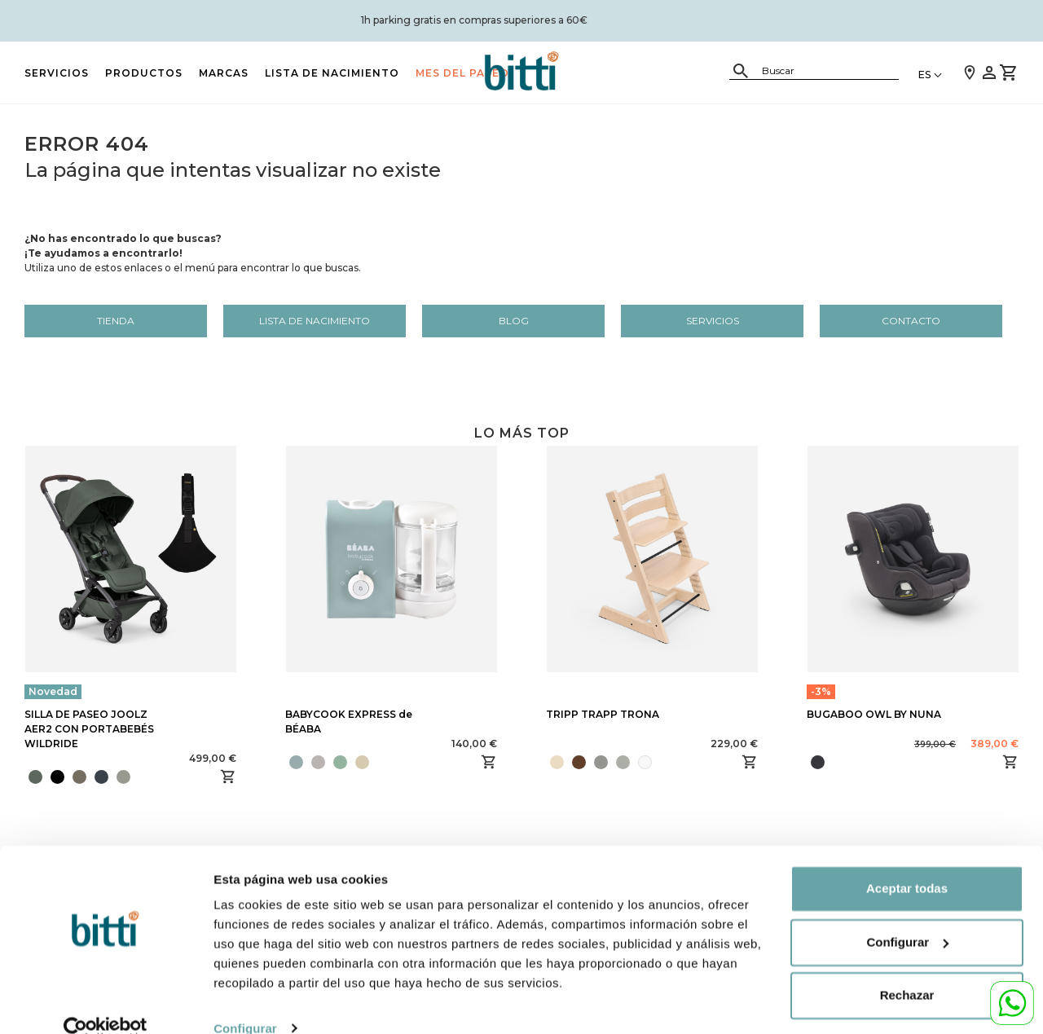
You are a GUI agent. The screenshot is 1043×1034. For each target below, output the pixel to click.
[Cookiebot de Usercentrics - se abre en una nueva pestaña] (105, 1002)
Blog (514, 321)
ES (924, 74)
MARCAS (224, 73)
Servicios (56, 73)
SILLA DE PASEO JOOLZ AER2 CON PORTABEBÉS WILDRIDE (89, 729)
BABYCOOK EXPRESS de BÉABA (348, 721)
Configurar (245, 1002)
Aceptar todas (907, 862)
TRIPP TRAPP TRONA (602, 714)
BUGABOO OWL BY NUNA (874, 714)
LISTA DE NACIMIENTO (332, 73)
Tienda (115, 321)
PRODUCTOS (144, 73)
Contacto (911, 321)
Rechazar (907, 969)
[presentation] (136, 776)
